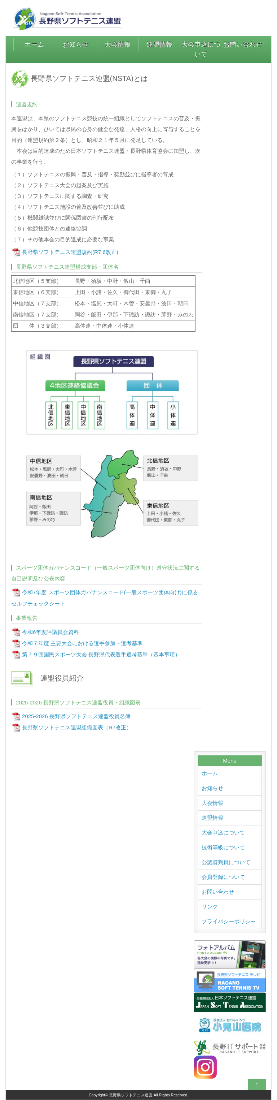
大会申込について (200, 49)
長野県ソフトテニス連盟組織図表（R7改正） (77, 727)
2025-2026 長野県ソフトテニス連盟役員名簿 (76, 716)
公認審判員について (226, 862)
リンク (210, 906)
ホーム (34, 44)
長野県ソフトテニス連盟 (131, 1095)
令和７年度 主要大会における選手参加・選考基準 (82, 643)
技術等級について (223, 847)
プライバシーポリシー (229, 921)
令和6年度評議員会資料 (50, 632)
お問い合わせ (242, 44)
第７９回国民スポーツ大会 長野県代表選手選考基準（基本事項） (101, 654)
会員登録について (223, 877)
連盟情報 (159, 44)
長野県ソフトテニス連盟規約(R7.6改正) (70, 252)
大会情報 (118, 44)
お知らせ (76, 44)
